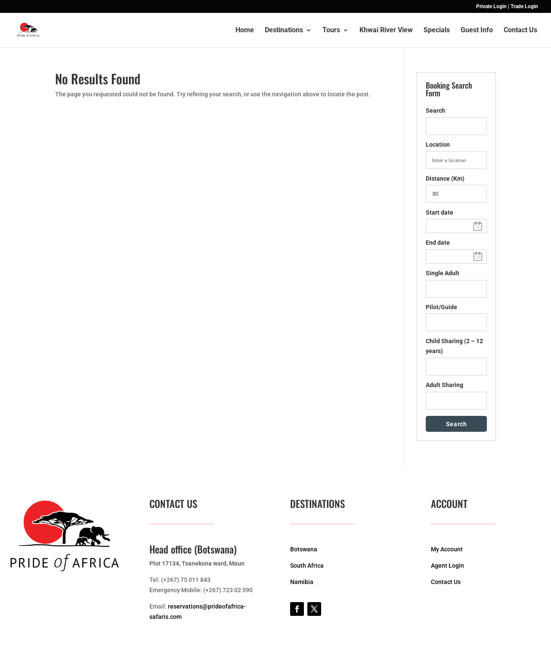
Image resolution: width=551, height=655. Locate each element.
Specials (437, 30)
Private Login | (492, 6)
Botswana (303, 549)
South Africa (307, 565)
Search (435, 110)
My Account (447, 549)
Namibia (301, 581)
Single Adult (442, 273)
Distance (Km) (445, 178)
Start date (439, 212)
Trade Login (524, 6)
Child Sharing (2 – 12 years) (454, 346)
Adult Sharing (444, 384)
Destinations (284, 30)
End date (438, 242)
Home (244, 30)
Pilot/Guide (441, 307)
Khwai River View (386, 30)
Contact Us (520, 30)
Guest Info (477, 30)
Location (438, 144)
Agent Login (447, 565)
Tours (331, 30)
